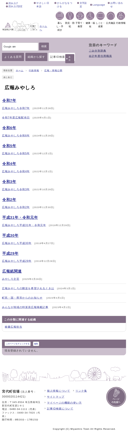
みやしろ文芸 (10, 279)
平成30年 (10, 235)
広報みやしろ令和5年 (16, 153)
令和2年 (9, 200)
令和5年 (9, 146)
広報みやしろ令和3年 (16, 189)
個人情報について (58, 390)
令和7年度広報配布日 (16, 117)
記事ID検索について (60, 408)
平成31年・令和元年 (20, 217)
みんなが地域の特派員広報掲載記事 (25, 307)
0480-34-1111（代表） (24, 409)
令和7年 (9, 100)
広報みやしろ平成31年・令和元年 (24, 225)
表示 (70, 58)
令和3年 (9, 182)
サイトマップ (55, 396)
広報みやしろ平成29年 (16, 261)
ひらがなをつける (64, 5)
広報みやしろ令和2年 (16, 207)
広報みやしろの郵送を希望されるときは (28, 288)
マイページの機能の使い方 (64, 402)
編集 (36, 344)
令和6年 (9, 128)
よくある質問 (13, 56)
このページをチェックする (17, 344)
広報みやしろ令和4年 (16, 171)
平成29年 (10, 253)
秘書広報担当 (13, 326)
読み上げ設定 (15, 6)
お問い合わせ (116, 5)
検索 (44, 46)
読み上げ (13, 3)
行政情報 (34, 70)
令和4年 (9, 164)
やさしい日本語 (42, 5)
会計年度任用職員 (100, 56)
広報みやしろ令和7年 (16, 108)
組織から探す (36, 56)
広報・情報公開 (53, 70)
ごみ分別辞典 (97, 50)
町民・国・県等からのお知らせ (22, 297)
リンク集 (81, 390)
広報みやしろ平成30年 (16, 243)
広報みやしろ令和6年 (16, 135)
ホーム (20, 70)
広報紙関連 (12, 271)
